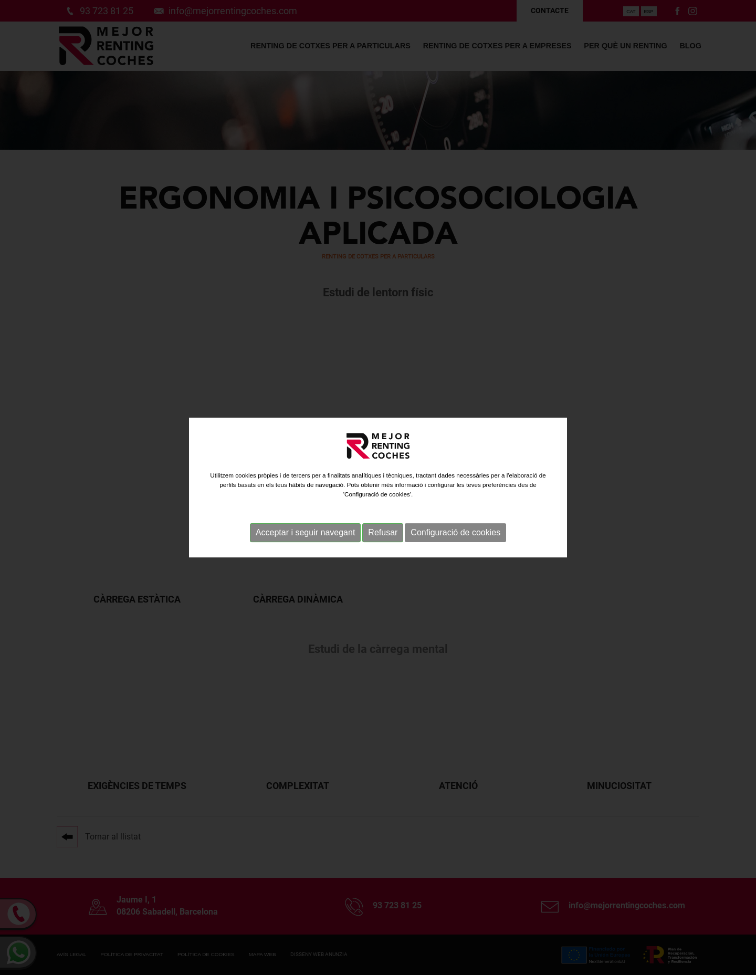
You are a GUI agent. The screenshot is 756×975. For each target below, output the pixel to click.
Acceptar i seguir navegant (305, 534)
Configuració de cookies (455, 534)
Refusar (382, 534)
